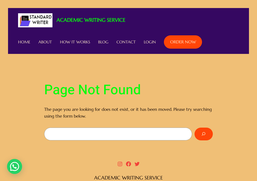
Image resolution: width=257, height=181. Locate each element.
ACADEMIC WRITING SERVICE (90, 20)
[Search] (204, 134)
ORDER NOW (183, 42)
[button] (14, 166)
